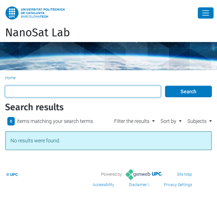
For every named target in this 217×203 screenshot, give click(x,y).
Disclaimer (138, 184)
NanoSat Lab (37, 32)
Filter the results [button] (131, 121)
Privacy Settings (178, 184)
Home (10, 78)
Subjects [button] (197, 121)
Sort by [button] (168, 121)
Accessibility (103, 184)
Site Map (184, 174)
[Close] (206, 13)
